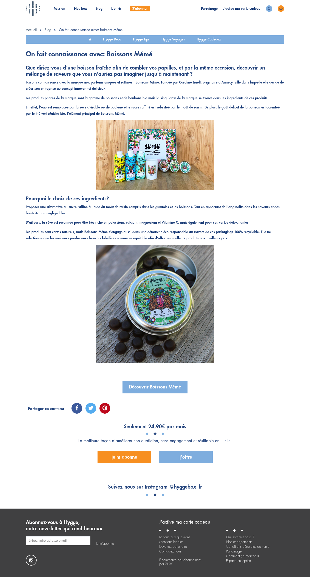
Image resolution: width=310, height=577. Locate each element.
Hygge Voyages (173, 39)
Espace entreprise (238, 561)
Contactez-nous (170, 551)
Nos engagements (239, 542)
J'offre (186, 457)
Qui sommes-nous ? (240, 537)
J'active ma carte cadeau (184, 522)
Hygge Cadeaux (209, 39)
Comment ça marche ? (242, 556)
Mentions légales (171, 542)
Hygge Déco (112, 39)
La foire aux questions (174, 537)
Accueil (31, 30)
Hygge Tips (141, 39)
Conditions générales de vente (247, 546)
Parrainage (209, 8)
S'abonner (140, 8)
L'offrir (116, 8)
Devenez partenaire (173, 546)
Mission (59, 8)
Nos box (80, 8)
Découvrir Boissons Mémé (155, 387)
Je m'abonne (124, 457)
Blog (99, 8)
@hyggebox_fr (185, 486)
